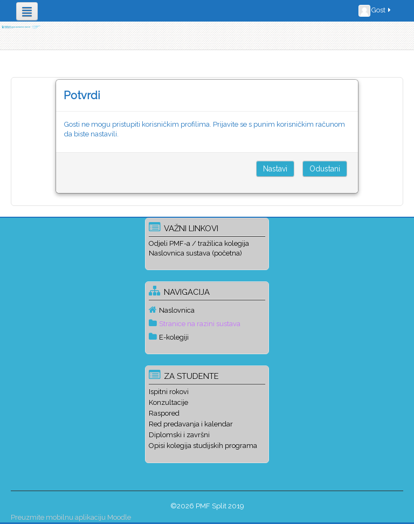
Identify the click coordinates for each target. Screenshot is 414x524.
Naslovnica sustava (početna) (195, 253)
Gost (375, 11)
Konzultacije (168, 402)
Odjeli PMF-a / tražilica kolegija (199, 243)
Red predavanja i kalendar (191, 424)
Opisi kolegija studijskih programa (203, 446)
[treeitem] (207, 310)
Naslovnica (177, 310)
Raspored (164, 413)
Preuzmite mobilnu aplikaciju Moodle (71, 517)
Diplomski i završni (179, 435)
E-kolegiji (174, 337)
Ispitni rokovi (169, 392)
